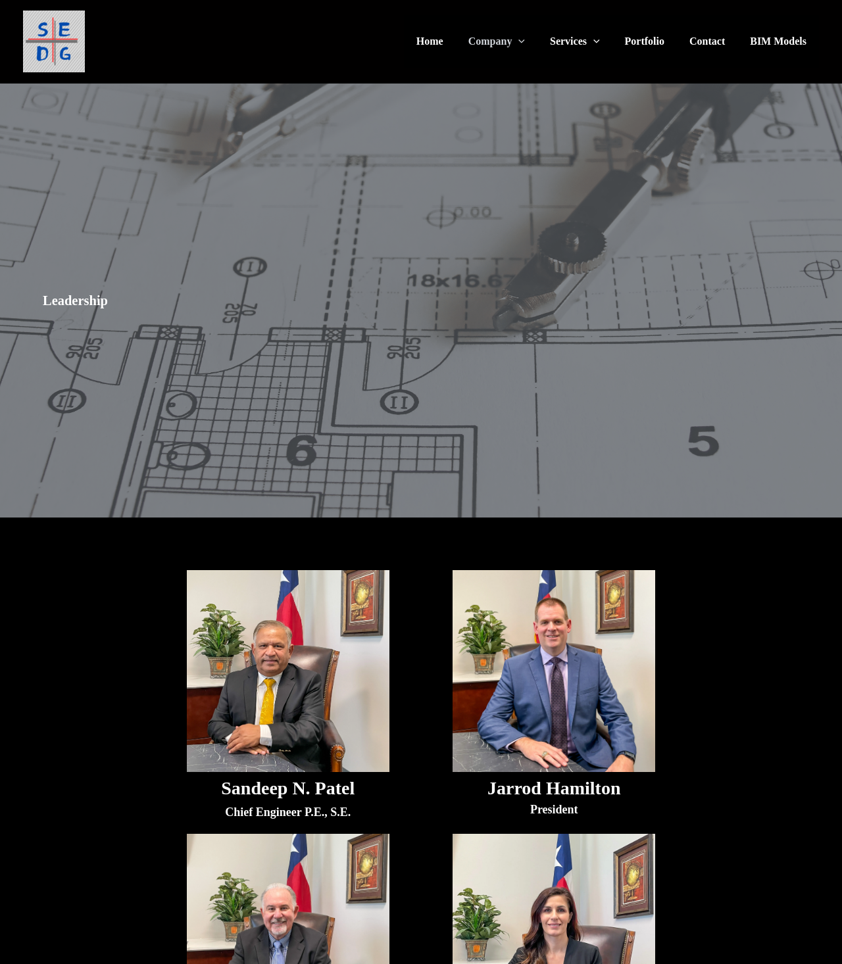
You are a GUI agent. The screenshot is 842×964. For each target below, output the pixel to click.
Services (589, 41)
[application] (536, 41)
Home (451, 41)
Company (514, 41)
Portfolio (654, 41)
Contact (713, 41)
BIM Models (780, 41)
